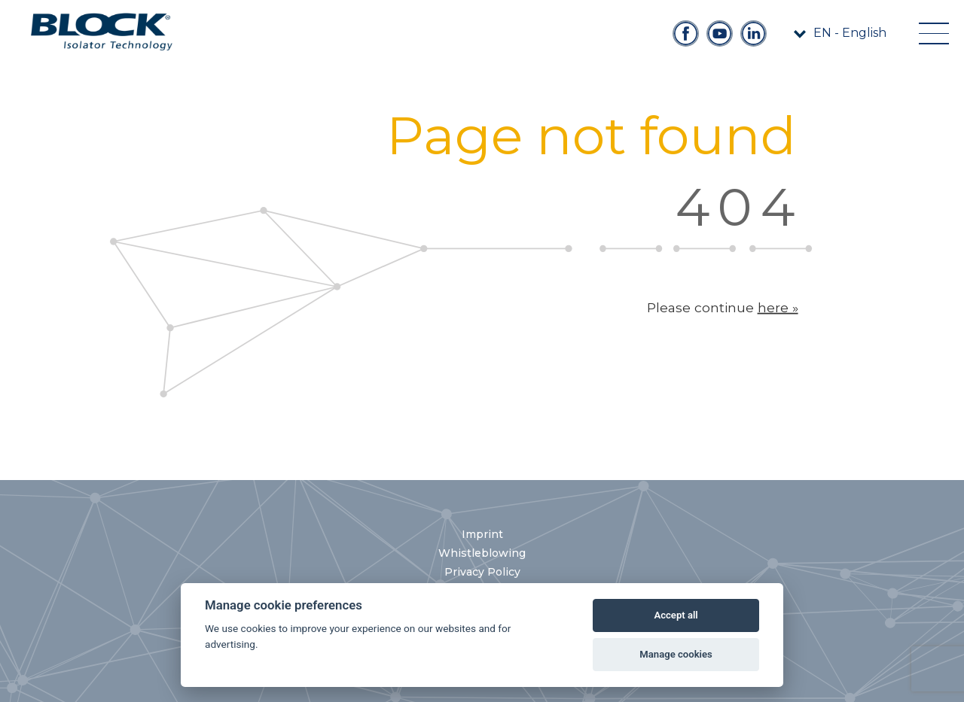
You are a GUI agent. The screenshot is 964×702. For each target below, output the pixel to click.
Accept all (675, 615)
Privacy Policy (482, 572)
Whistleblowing (482, 553)
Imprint (482, 534)
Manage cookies (675, 654)
